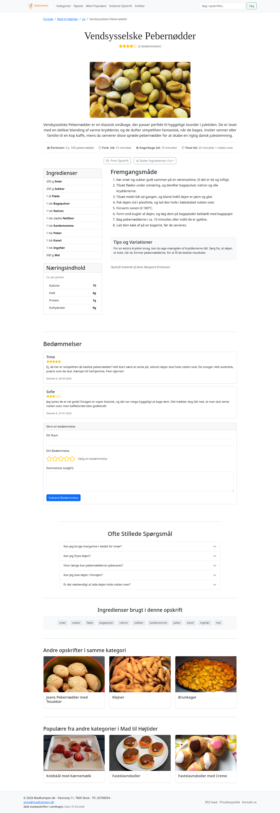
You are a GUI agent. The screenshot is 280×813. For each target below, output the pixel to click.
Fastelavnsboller (126, 775)
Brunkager (187, 697)
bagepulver (106, 622)
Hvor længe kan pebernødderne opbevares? (93, 565)
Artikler (140, 6)
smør (62, 622)
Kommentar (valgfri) (60, 468)
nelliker (138, 622)
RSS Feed (211, 802)
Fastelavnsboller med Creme (202, 775)
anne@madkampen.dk (39, 802)
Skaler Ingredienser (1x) (154, 161)
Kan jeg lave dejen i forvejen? (83, 575)
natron (124, 622)
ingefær (205, 622)
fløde (90, 622)
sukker (76, 622)
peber (177, 622)
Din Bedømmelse (58, 451)
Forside (48, 19)
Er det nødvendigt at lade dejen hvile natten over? (97, 584)
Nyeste (78, 6)
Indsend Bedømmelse (63, 498)
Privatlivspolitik (230, 802)
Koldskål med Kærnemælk (68, 775)
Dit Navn (52, 435)
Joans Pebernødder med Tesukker (67, 699)
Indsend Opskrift (120, 6)
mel (218, 622)
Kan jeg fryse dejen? (76, 556)
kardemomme (158, 622)
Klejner (118, 697)
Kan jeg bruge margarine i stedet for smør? (92, 546)
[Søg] (222, 6)
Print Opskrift (117, 161)
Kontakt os (249, 802)
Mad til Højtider (67, 19)
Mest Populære (96, 6)
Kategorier (64, 6)
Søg (251, 6)
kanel (190, 622)
